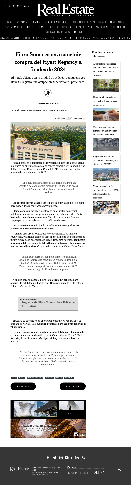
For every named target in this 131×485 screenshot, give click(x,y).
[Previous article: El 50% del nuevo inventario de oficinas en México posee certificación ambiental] (23, 386)
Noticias (22, 377)
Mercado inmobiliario (31, 110)
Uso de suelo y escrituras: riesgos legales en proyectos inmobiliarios (106, 101)
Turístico (59, 377)
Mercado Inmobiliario (35, 377)
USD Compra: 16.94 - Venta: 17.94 (52, 38)
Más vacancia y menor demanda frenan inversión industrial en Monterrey (105, 131)
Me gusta (61, 118)
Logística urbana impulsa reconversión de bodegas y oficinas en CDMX (105, 160)
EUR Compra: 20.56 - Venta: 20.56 (95, 38)
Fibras (14, 377)
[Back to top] (119, 470)
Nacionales (49, 377)
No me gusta (77, 118)
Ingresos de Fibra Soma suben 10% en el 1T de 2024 (48, 304)
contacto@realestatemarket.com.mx (45, 472)
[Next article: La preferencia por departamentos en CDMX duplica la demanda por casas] (73, 386)
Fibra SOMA (69, 377)
